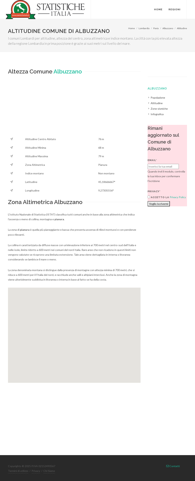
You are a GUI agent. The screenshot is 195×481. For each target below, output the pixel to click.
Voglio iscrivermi (158, 203)
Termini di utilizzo (18, 470)
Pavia (156, 28)
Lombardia (144, 28)
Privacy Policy (178, 197)
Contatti (173, 466)
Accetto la (158, 197)
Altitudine (182, 28)
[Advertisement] (74, 108)
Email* (152, 160)
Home (131, 28)
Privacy (36, 470)
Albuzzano (167, 28)
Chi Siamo (49, 470)
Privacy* (154, 191)
